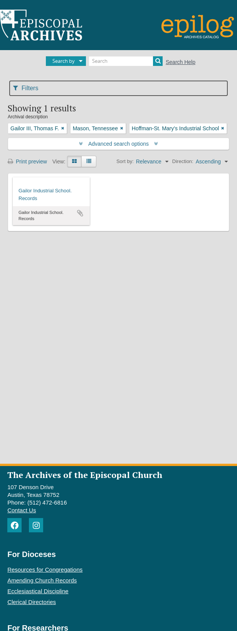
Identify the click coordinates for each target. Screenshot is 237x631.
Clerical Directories (31, 602)
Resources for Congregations (44, 569)
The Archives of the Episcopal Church (84, 474)
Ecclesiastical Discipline (37, 591)
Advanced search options (118, 144)
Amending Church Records (42, 580)
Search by (63, 60)
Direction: (182, 161)
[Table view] (88, 161)
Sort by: (125, 161)
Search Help (180, 62)
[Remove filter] (62, 128)
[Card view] (74, 161)
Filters (25, 88)
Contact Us (21, 510)
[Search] (126, 61)
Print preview (27, 161)
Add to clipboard (80, 213)
